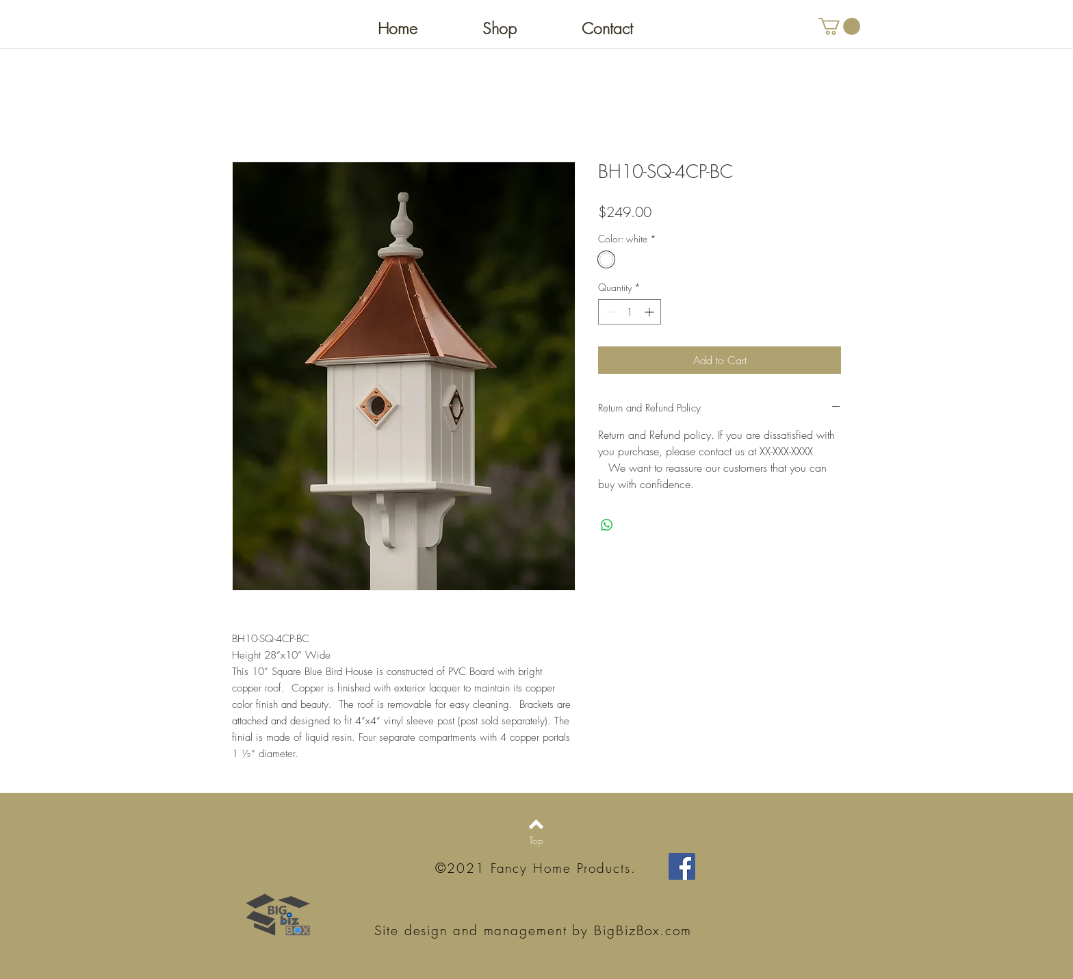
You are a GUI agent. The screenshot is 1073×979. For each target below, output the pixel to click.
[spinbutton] (629, 312)
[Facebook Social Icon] (682, 866)
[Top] (536, 841)
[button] (839, 26)
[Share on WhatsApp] (607, 525)
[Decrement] (608, 312)
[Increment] (650, 312)
